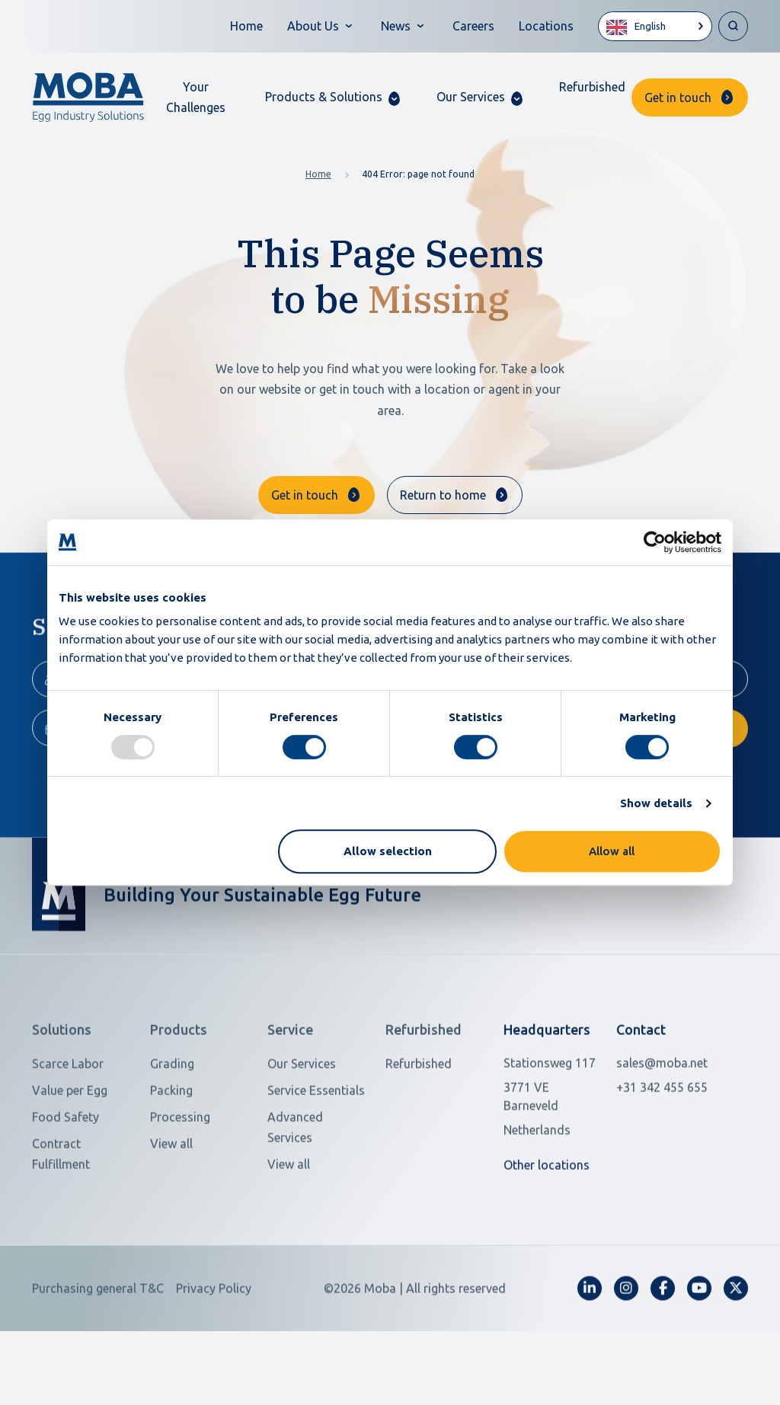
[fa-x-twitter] (736, 1338)
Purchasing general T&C (98, 1338)
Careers (473, 26)
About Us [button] (313, 26)
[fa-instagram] (626, 1338)
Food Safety (65, 1166)
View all (171, 1193)
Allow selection (388, 851)
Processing (180, 1166)
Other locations (546, 1214)
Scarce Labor (68, 1113)
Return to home (443, 495)
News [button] (396, 26)
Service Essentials (316, 1140)
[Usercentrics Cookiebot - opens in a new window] (654, 542)
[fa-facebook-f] (663, 1338)
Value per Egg (69, 1140)
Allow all (612, 851)
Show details (656, 803)
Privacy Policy (213, 1338)
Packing (171, 1140)
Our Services (301, 1113)
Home (246, 26)
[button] (332, 97)
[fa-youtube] (699, 1338)
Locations (546, 26)
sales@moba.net (662, 1112)
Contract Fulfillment (61, 1203)
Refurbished (592, 87)
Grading (172, 1113)
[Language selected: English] (655, 26)
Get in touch (677, 97)
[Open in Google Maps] (551, 1146)
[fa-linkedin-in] (589, 1338)
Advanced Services (295, 1177)
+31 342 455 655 (662, 1137)
